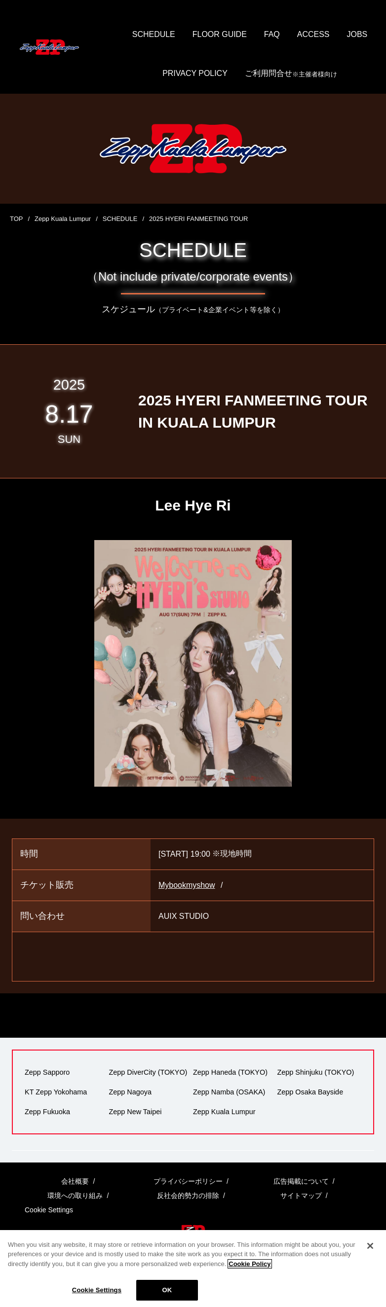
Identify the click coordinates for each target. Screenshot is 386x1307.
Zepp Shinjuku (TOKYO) (315, 1072)
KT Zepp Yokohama (56, 1092)
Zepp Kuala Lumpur (63, 218)
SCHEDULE (153, 34)
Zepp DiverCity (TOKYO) (148, 1072)
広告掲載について (301, 1181)
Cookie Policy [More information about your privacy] (249, 1273)
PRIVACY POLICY (195, 74)
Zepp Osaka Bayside (310, 1092)
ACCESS (313, 34)
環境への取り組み (75, 1196)
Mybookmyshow (186, 885)
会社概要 (75, 1181)
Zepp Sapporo (47, 1072)
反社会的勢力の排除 (188, 1196)
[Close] (370, 1256)
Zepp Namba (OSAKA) (229, 1092)
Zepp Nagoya (130, 1092)
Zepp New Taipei (135, 1112)
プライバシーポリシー (188, 1181)
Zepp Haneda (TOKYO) (230, 1072)
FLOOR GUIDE (220, 34)
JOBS (357, 34)
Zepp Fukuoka (47, 1112)
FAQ (272, 34)
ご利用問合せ (291, 74)
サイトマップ (301, 1196)
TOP (16, 218)
